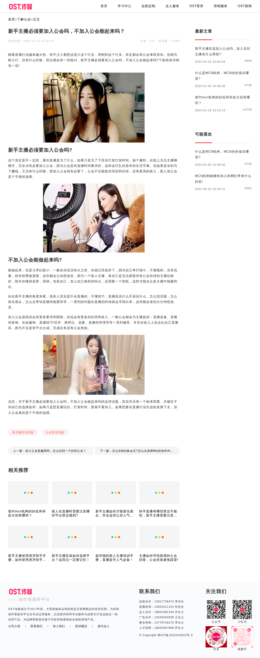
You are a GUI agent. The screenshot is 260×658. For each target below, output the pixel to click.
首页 (104, 6)
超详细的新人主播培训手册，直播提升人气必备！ (114, 557)
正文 (36, 19)
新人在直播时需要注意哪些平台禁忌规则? (71, 513)
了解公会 (24, 19)
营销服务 (221, 6)
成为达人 (104, 626)
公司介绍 (14, 626)
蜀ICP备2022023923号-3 (174, 635)
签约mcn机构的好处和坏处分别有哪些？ (27, 513)
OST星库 (196, 6)
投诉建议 (81, 626)
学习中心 (124, 6)
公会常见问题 (55, 432)
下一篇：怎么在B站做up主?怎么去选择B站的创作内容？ (138, 450)
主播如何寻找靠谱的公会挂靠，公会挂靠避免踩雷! (158, 557)
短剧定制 (148, 6)
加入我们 (59, 626)
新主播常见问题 (23, 432)
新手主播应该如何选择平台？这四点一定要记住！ (71, 557)
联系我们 (36, 626)
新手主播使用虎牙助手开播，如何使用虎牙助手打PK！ (27, 558)
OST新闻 (245, 6)
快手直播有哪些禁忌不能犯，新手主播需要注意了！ (158, 513)
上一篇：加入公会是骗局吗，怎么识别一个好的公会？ (49, 450)
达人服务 (172, 6)
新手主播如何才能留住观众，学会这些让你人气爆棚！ (114, 513)
